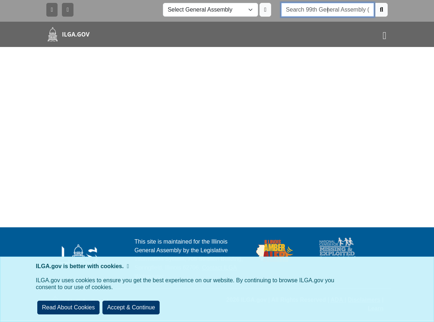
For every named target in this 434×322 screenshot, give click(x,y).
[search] (327, 10)
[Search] (381, 10)
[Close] (131, 307)
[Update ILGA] (265, 10)
